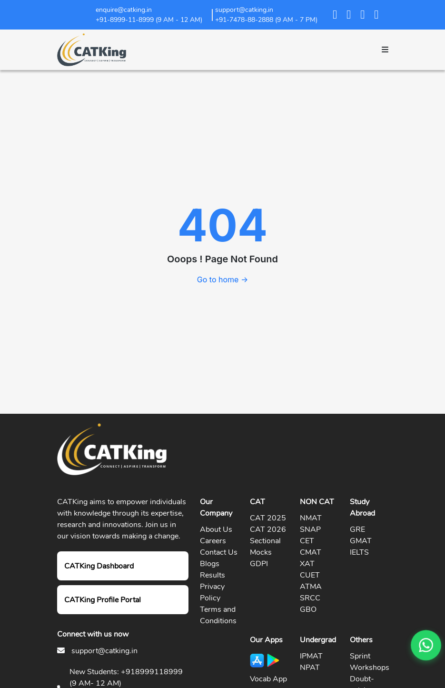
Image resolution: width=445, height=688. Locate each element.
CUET (310, 575)
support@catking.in (104, 651)
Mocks (261, 552)
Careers (213, 541)
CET (307, 541)
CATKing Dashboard (99, 566)
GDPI (259, 563)
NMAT (311, 518)
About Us (216, 529)
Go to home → (222, 279)
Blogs (209, 563)
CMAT (310, 552)
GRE (357, 529)
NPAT (310, 667)
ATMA (311, 586)
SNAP (310, 529)
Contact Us (218, 552)
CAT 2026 (268, 529)
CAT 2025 (268, 518)
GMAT (361, 541)
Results (212, 575)
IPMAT (311, 656)
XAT (307, 563)
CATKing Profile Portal (102, 600)
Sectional (265, 541)
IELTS (359, 552)
